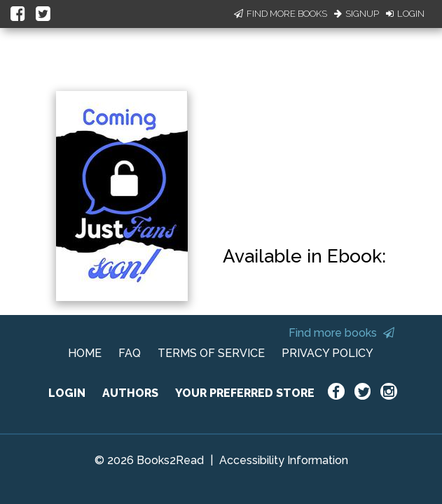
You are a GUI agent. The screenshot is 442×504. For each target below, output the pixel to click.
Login (405, 13)
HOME (85, 353)
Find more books (341, 333)
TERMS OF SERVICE (211, 353)
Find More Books (280, 13)
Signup (356, 13)
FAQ (129, 353)
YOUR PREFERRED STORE (245, 393)
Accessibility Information (283, 460)
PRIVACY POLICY (327, 353)
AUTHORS (130, 393)
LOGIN (66, 393)
